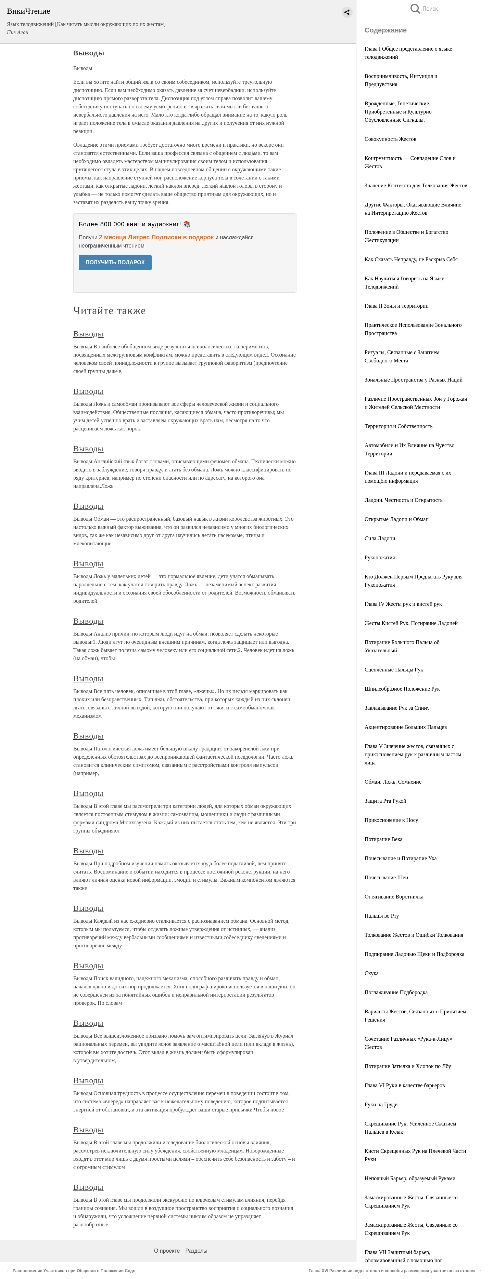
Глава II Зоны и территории (397, 306)
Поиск (423, 9)
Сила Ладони (380, 538)
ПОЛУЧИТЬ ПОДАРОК (115, 262)
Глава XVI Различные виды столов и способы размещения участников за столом (392, 1270)
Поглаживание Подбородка (396, 992)
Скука (372, 973)
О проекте (167, 1251)
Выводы (88, 333)
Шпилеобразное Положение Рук (402, 689)
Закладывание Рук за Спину (397, 708)
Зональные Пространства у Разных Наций (414, 380)
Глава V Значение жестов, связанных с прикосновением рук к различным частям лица (413, 754)
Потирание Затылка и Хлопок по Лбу (408, 1066)
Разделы (196, 1251)
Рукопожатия (380, 557)
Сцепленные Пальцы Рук (394, 669)
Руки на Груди (381, 1104)
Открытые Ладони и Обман (397, 519)
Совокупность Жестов (390, 139)
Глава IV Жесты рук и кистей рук (403, 604)
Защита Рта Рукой (385, 801)
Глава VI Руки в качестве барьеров (405, 1085)
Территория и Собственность (398, 426)
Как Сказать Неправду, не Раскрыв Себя (411, 259)
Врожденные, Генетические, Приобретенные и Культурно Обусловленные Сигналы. (398, 112)
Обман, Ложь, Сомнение (393, 782)
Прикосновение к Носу (391, 820)
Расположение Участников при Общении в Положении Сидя (74, 1270)
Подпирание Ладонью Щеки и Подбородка (414, 954)
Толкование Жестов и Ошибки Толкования (414, 935)
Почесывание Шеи (386, 877)
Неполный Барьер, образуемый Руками (410, 1178)
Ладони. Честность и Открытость (404, 500)
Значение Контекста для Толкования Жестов (416, 185)
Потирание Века (384, 839)
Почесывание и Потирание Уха (401, 858)
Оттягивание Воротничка (394, 897)
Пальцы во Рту (382, 916)
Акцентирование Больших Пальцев (406, 727)
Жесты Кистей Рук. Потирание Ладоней (411, 623)
